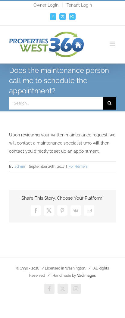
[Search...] (56, 103)
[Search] (109, 103)
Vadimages (86, 275)
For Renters (78, 166)
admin (19, 166)
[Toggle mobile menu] (113, 44)
